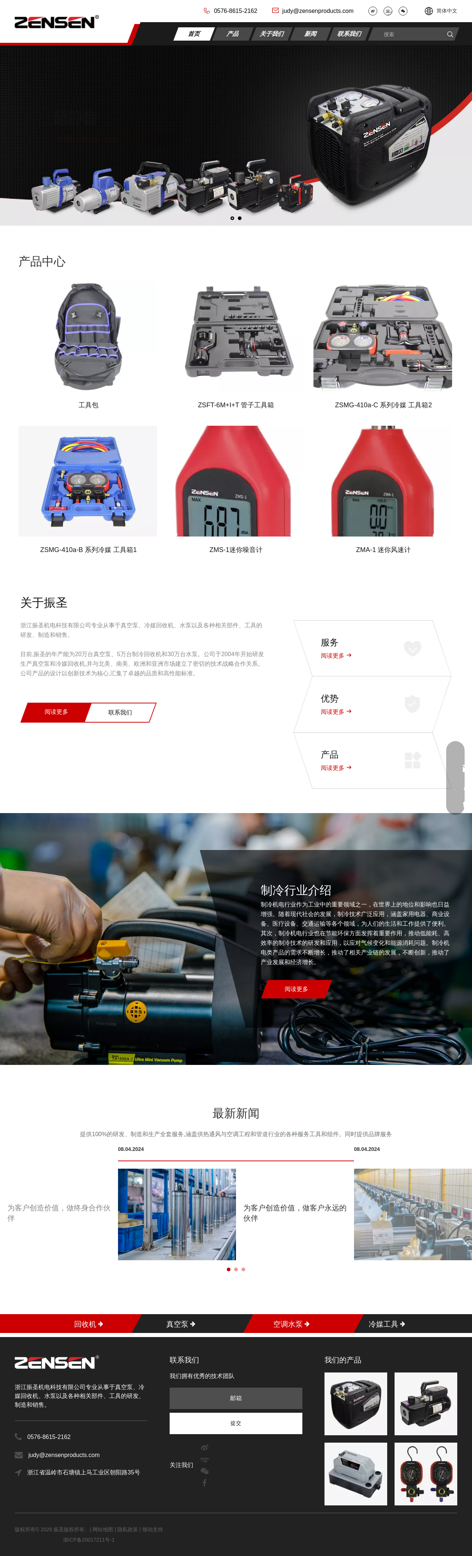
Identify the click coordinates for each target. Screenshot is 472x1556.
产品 (233, 33)
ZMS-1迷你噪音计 (236, 549)
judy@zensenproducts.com (318, 11)
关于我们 (272, 33)
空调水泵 (288, 1323)
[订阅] (236, 1423)
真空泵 (177, 1323)
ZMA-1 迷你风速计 (383, 549)
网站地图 (104, 1529)
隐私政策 (127, 1529)
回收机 (85, 1323)
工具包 (88, 405)
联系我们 (350, 33)
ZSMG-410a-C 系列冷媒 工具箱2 (383, 405)
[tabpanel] (236, 1203)
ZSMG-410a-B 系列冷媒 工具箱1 (88, 549)
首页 (194, 33)
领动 (147, 1529)
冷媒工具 (383, 1323)
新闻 (311, 33)
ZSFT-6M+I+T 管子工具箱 (236, 405)
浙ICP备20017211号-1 (89, 1540)
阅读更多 (56, 712)
